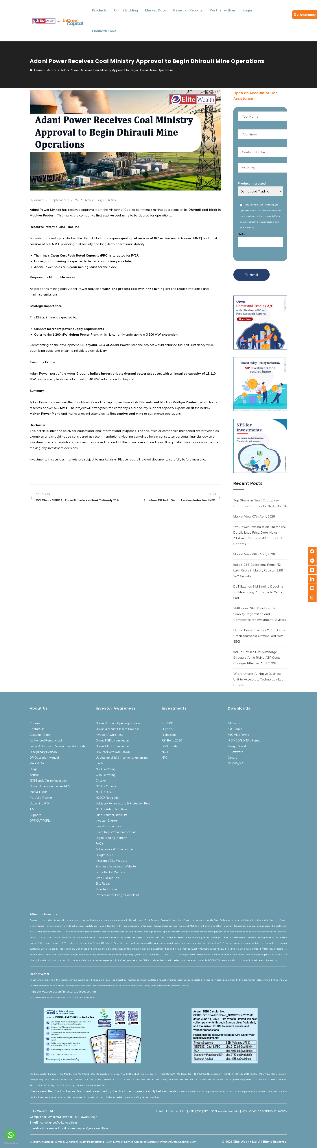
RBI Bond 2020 (172, 740)
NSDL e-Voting (106, 769)
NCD (165, 752)
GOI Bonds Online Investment (49, 780)
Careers (35, 723)
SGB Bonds (169, 746)
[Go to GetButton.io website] (11, 1143)
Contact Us (37, 729)
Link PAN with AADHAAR (113, 752)
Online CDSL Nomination (112, 746)
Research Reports (188, 10)
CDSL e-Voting (106, 774)
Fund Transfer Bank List (111, 815)
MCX (244, 1111)
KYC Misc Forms (238, 734)
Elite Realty (103, 883)
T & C (33, 809)
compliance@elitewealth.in (58, 1122)
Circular (101, 780)
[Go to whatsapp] (10, 1135)
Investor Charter (107, 820)
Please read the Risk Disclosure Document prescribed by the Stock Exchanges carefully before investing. (105, 1091)
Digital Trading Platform (111, 837)
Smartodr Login (106, 889)
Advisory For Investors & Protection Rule (123, 803)
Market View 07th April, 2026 (254, 516)
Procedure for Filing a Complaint (117, 895)
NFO (165, 757)
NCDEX (282, 1111)
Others (232, 757)
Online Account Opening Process (118, 723)
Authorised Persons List (46, 740)
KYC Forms (235, 729)
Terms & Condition (65, 1141)
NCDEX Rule (104, 792)
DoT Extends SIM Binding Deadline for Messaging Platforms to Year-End (258, 592)
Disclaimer (36, 1141)
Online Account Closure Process (117, 729)
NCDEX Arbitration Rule (111, 809)
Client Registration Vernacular (116, 832)
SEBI (206, 1111)
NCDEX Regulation (108, 797)
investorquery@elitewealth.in (88, 1128)
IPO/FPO (167, 723)
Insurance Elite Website (111, 860)
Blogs (33, 769)
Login (247, 10)
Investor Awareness (109, 734)
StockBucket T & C (108, 878)
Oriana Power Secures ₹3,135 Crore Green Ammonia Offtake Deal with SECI (259, 635)
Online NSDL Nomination (112, 740)
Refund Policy (103, 1141)
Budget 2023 (104, 855)
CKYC (252, 1111)
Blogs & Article (106, 200)
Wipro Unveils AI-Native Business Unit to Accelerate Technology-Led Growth (258, 679)
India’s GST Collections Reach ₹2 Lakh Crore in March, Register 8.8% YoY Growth (258, 570)
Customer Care (40, 734)
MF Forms (234, 723)
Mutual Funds (38, 792)
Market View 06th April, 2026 (254, 554)
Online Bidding (126, 10)
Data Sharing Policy (184, 1141)
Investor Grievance (109, 826)
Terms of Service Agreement (129, 1141)
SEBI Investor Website (225, 1111)
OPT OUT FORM (40, 820)
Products (99, 10)
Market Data (155, 10)
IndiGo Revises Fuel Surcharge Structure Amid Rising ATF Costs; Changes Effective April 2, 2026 (257, 657)
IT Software (235, 752)
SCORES (180, 1111)
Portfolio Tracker (41, 797)
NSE (191, 1111)
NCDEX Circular (106, 786)
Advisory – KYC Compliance (114, 849)
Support (35, 815)
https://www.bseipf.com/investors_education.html (63, 991)
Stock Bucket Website (110, 872)
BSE (198, 1111)
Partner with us (223, 10)
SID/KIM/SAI (236, 763)
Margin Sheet (237, 746)
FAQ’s (100, 843)
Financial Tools (104, 31)
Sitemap (48, 1141)
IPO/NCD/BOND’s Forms (244, 740)
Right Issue (169, 734)
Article (89, 200)
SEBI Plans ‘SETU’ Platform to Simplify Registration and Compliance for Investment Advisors (259, 614)
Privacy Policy (86, 1141)
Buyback (167, 729)
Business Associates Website (116, 866)
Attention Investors (159, 1141)
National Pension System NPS (50, 786)
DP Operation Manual (44, 757)
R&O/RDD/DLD (267, 1111)
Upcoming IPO (39, 803)
